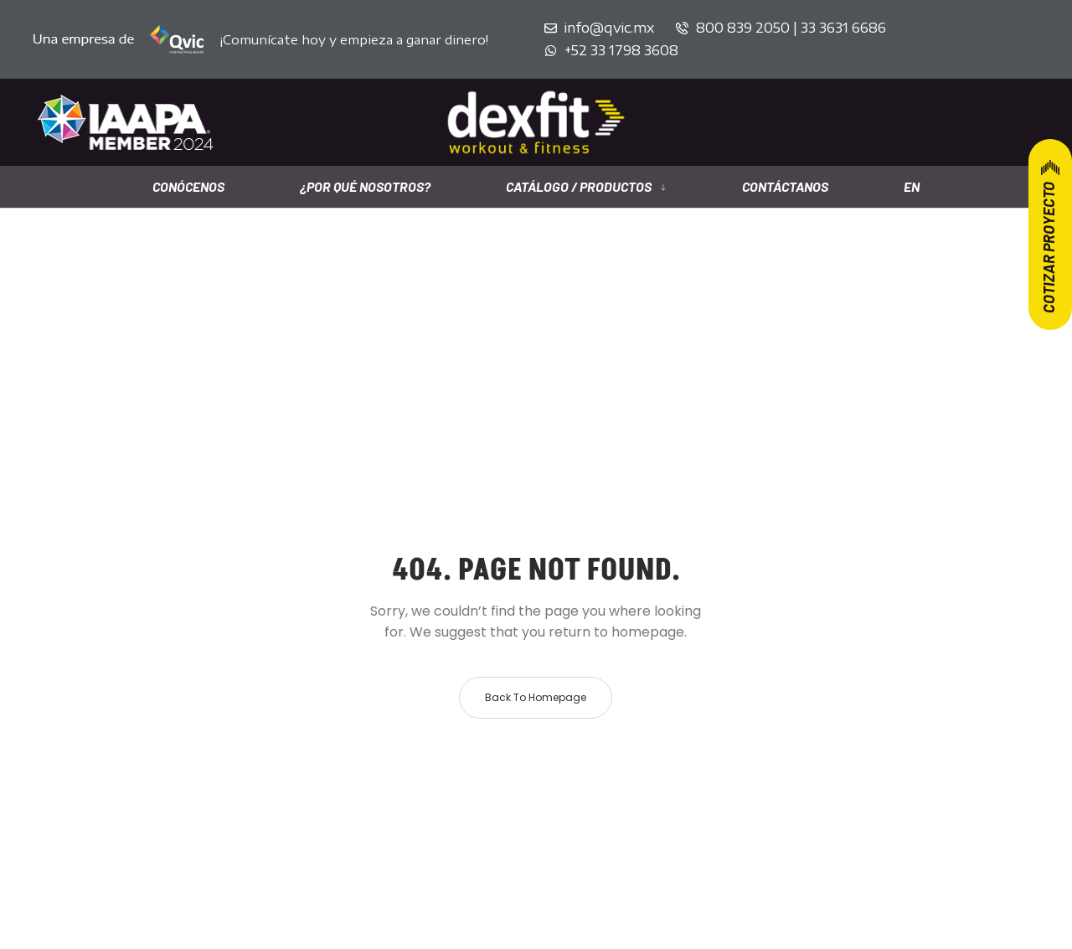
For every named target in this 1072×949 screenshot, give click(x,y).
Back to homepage (535, 697)
